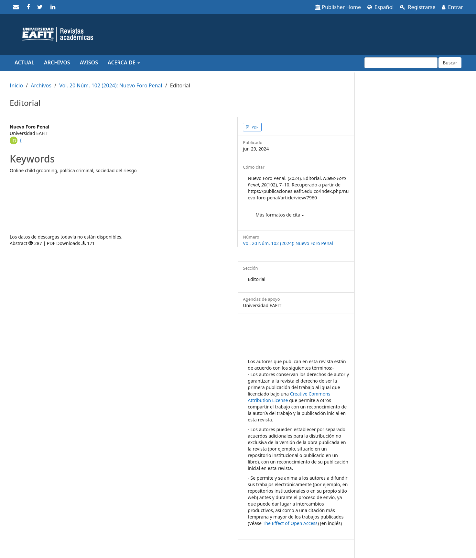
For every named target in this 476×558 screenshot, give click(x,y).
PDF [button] (254, 127)
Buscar (450, 63)
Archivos (57, 62)
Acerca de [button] (124, 62)
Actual (24, 62)
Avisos (89, 62)
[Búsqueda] (401, 62)
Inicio (16, 85)
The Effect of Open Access (290, 523)
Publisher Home (338, 7)
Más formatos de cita (279, 215)
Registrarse (417, 7)
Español (380, 7)
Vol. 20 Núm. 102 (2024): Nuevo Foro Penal (110, 85)
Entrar (452, 7)
